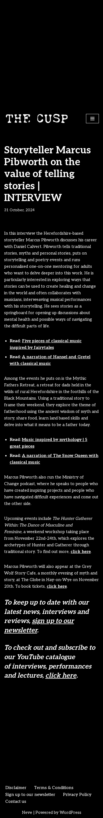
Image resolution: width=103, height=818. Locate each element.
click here (81, 551)
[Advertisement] (51, 54)
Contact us (15, 801)
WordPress (70, 812)
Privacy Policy (77, 794)
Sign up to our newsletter (30, 794)
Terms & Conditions (53, 787)
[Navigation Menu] (92, 118)
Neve (27, 812)
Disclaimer (15, 787)
